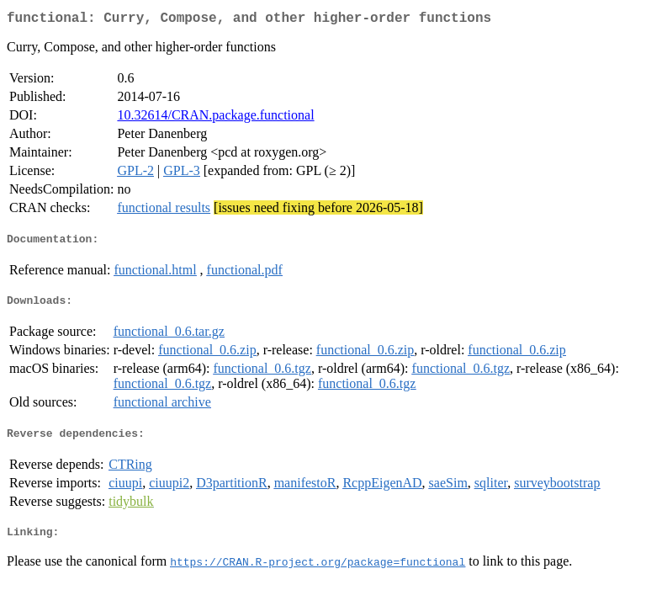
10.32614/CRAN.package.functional (215, 118)
